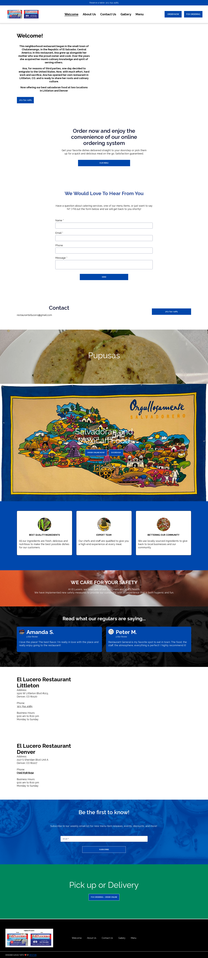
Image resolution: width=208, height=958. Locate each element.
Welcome (77, 938)
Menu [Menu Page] (140, 14)
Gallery (122, 938)
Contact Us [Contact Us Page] (108, 14)
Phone (59, 245)
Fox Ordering (193, 14)
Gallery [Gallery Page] (125, 14)
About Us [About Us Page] (89, 14)
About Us (92, 938)
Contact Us (108, 938)
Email (59, 233)
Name (59, 220)
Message (61, 258)
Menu (134, 938)
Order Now (173, 14)
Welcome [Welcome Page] (71, 14)
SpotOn (33, 955)
